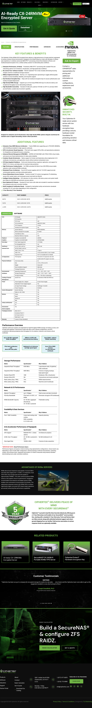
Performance (34, 47)
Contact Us (77, 3)
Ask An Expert (71, 61)
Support (61, 2)
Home (18, 2)
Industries (46, 2)
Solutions (38, 2)
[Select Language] (85, 4)
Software (23, 2)
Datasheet (25, 28)
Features (6, 47)
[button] (40, 603)
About (40, 5)
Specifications (19, 47)
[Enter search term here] (71, 3)
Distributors (54, 2)
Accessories (60, 47)
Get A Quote (9, 28)
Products (30, 2)
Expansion (47, 47)
